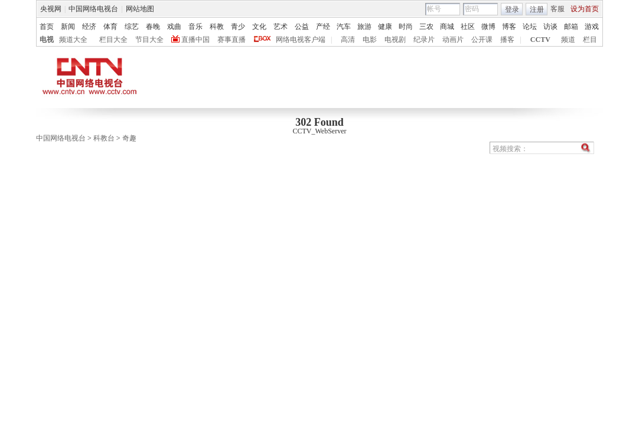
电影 (370, 39)
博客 (509, 26)
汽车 (344, 26)
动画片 (453, 39)
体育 (110, 26)
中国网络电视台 (93, 9)
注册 (537, 9)
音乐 (195, 26)
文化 (259, 26)
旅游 (364, 26)
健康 (385, 26)
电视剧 (395, 39)
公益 (302, 26)
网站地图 (140, 9)
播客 (507, 39)
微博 (488, 26)
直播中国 (195, 39)
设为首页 (584, 9)
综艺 (132, 26)
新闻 (68, 26)
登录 (512, 9)
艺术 (280, 26)
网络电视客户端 (300, 39)
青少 (238, 26)
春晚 (153, 26)
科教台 (104, 138)
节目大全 (149, 39)
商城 (447, 26)
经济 (89, 26)
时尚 (406, 26)
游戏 (592, 26)
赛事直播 (231, 39)
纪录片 (424, 39)
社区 (468, 26)
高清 (348, 39)
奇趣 (129, 138)
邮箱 (571, 26)
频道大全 (73, 39)
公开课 (482, 39)
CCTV (540, 39)
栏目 (590, 39)
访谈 (550, 26)
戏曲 (174, 26)
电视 (47, 39)
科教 (217, 26)
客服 (557, 9)
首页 (47, 26)
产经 (323, 26)
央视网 (50, 9)
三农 (426, 26)
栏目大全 (113, 39)
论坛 (530, 26)
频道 (568, 39)
